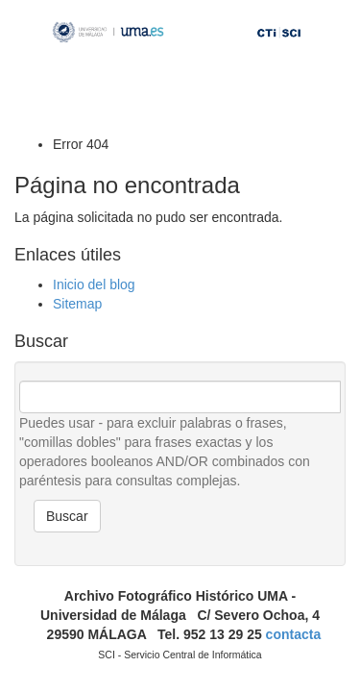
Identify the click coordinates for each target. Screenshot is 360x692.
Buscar (67, 516)
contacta (294, 634)
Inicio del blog (94, 284)
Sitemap (77, 303)
